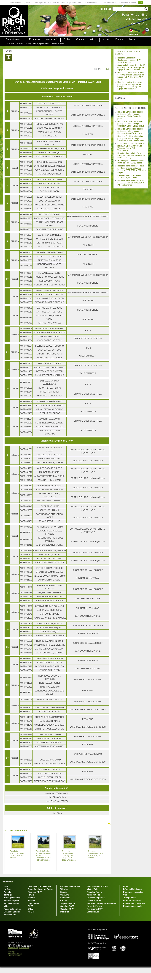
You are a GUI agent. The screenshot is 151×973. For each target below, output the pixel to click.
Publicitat (64, 912)
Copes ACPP (33, 903)
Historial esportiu (11, 900)
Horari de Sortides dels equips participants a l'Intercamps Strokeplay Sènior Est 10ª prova (130, 123)
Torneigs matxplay (12, 898)
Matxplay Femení (94, 892)
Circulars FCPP (67, 909)
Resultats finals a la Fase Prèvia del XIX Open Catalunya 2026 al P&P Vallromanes (130, 183)
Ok (141, 3)
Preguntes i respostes (133, 892)
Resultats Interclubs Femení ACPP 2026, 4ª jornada (129, 176)
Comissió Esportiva (96, 898)
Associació (51, 39)
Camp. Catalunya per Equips (38, 44)
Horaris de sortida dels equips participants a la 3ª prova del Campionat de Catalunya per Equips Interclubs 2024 (129, 85)
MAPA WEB (8, 882)
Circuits (63, 900)
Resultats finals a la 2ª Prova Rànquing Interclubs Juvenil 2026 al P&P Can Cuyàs (131, 155)
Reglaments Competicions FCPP (101, 903)
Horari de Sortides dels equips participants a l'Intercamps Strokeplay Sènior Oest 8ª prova (130, 138)
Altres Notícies (93, 895)
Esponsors (65, 898)
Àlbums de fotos (11, 903)
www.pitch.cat (24, 948)
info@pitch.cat (13, 948)
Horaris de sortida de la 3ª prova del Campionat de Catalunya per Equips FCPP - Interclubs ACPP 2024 (130, 76)
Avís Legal (11, 952)
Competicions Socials (70, 886)
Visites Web (92, 889)
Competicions (13, 39)
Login (132, 39)
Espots (119, 39)
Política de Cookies (14, 955)
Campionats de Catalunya (39, 886)
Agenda (7, 892)
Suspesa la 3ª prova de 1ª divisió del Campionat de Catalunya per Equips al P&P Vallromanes (131, 67)
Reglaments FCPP (95, 909)
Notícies (20, 44)
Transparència (129, 898)
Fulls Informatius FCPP (97, 886)
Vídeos (7, 906)
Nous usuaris (10, 915)
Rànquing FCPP (35, 892)
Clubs (67, 39)
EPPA (30, 909)
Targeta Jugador (67, 903)
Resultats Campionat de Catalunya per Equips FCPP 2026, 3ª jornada (69, 855)
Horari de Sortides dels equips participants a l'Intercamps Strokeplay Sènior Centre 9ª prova (130, 115)
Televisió (64, 889)
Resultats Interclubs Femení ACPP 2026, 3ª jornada (95, 854)
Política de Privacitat (15, 953)
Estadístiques (93, 912)
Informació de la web (132, 889)
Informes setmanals (132, 900)
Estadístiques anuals (132, 906)
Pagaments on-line (12, 909)
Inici (12, 44)
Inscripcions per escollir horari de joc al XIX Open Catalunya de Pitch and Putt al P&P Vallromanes (131, 147)
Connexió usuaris (12, 912)
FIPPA (30, 906)
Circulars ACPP (67, 906)
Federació (34, 39)
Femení (31, 895)
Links (125, 886)
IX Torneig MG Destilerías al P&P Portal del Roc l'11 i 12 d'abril (131, 162)
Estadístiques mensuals (134, 903)
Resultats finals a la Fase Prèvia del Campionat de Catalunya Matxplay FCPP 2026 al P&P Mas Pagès (131, 169)
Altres (93, 39)
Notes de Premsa (94, 906)
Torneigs (8, 895)
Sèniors (31, 898)
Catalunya (64, 895)
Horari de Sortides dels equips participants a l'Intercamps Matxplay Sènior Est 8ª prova (130, 131)
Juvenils (31, 900)
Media (106, 39)
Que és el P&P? (94, 900)
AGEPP (31, 912)
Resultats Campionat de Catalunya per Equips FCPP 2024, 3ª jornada (129, 60)
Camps (80, 39)
